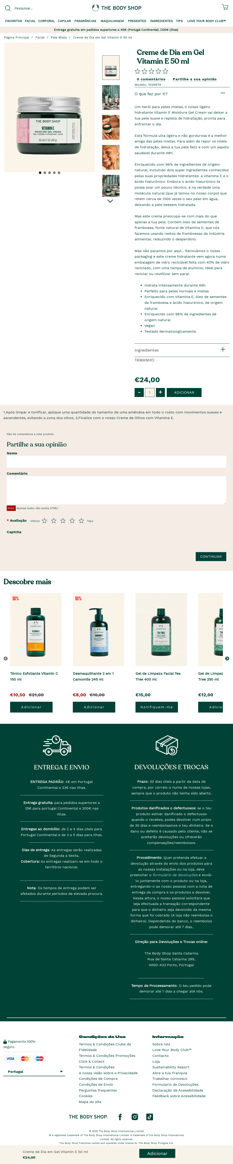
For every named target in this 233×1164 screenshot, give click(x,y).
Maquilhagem (112, 21)
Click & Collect (91, 1061)
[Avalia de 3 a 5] (63, 520)
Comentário (17, 473)
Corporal (46, 21)
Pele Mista (59, 37)
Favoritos (13, 21)
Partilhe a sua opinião (195, 79)
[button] (228, 658)
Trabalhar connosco (169, 1078)
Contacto (160, 1055)
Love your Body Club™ (206, 21)
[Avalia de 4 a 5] (72, 520)
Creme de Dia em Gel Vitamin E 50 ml (102, 37)
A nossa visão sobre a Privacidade (108, 1073)
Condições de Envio (96, 1084)
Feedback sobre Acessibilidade (179, 1096)
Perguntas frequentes (98, 1090)
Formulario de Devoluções (175, 1084)
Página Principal (16, 37)
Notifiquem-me (156, 707)
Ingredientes (161, 21)
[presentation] (59, 545)
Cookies (86, 1096)
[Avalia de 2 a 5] (53, 520)
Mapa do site (90, 1102)
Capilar (64, 21)
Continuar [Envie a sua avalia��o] (211, 556)
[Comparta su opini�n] (151, 71)
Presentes (137, 21)
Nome (12, 453)
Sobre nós (161, 1044)
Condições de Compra (98, 1078)
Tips (179, 21)
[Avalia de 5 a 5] (81, 520)
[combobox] (29, 8)
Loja (156, 1061)
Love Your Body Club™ (171, 1050)
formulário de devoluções (174, 875)
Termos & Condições (96, 1067)
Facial (30, 21)
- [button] (139, 392)
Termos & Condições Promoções (107, 1055)
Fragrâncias (85, 21)
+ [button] (160, 392)
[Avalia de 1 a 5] (44, 520)
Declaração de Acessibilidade (177, 1090)
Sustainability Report (170, 1067)
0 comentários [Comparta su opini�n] (151, 79)
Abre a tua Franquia (169, 1073)
